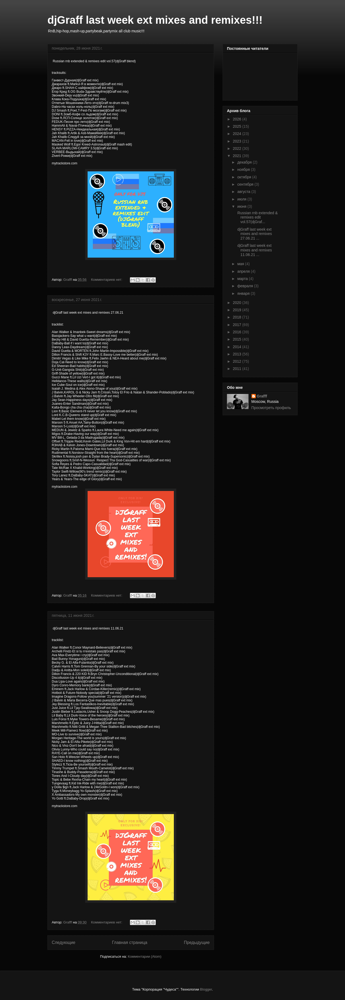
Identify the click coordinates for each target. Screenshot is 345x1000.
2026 (237, 119)
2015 (237, 339)
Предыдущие (197, 942)
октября (244, 177)
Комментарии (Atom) (144, 956)
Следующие (63, 942)
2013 (237, 354)
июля (242, 199)
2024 (237, 134)
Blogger (206, 989)
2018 (237, 317)
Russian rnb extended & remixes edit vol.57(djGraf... (257, 217)
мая (241, 264)
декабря (245, 162)
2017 (237, 325)
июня (242, 206)
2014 (237, 347)
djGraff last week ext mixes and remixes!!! (155, 20)
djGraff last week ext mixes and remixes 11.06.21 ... (254, 250)
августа (244, 191)
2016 (237, 332)
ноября (244, 169)
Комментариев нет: (107, 280)
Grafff (262, 396)
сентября (245, 184)
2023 (237, 141)
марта (243, 278)
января (243, 293)
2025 (237, 126)
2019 (237, 310)
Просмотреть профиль (271, 408)
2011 (237, 368)
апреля (244, 271)
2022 (237, 148)
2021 (237, 156)
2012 (237, 361)
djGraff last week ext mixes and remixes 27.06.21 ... (254, 234)
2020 (237, 302)
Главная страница (129, 942)
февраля (245, 286)
